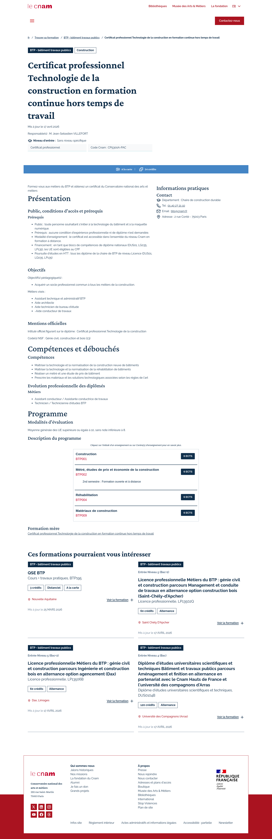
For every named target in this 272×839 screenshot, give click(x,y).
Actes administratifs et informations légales (148, 822)
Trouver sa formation (47, 37)
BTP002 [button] (81, 474)
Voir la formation (117, 599)
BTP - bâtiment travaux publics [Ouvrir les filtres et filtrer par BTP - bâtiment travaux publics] (50, 50)
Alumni (74, 782)
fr (28, 37)
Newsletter (226, 822)
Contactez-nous (229, 20)
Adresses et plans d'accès (154, 782)
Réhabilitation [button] (87, 495)
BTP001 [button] (81, 459)
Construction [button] (86, 454)
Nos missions (78, 774)
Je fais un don (79, 786)
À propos (144, 766)
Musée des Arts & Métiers (154, 791)
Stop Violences (147, 803)
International (146, 799)
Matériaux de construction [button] (96, 511)
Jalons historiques (81, 770)
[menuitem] (157, 6)
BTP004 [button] (81, 500)
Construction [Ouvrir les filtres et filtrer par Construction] (85, 50)
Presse (142, 770)
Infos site (76, 822)
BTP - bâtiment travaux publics (82, 37)
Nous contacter (148, 778)
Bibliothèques (147, 795)
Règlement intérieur (101, 822)
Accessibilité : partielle (197, 822)
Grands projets (79, 791)
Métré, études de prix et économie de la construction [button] (117, 469)
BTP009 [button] (81, 515)
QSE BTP (36, 572)
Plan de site (145, 807)
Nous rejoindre (147, 774)
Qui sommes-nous (82, 766)
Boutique (144, 786)
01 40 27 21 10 (176, 205)
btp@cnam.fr (179, 211)
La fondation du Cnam (84, 778)
